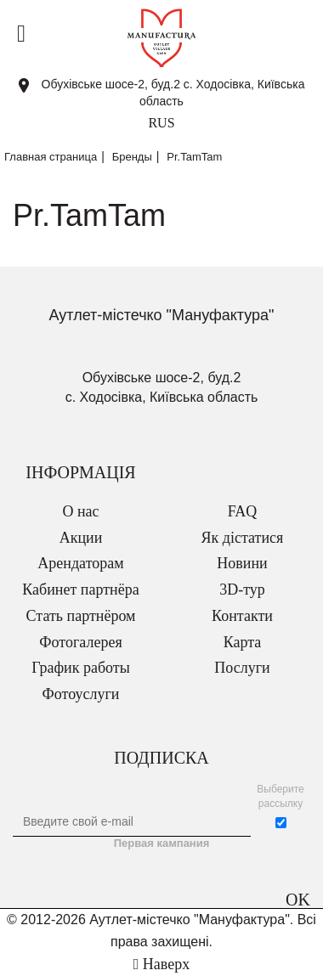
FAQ (243, 511)
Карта (243, 642)
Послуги (241, 667)
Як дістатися (242, 537)
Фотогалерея (80, 642)
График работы (80, 667)
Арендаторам (80, 563)
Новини (242, 563)
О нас (80, 511)
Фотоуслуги (81, 693)
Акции (81, 537)
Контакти (242, 615)
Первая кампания (162, 843)
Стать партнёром (81, 615)
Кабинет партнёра (80, 589)
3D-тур (242, 589)
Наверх (161, 964)
